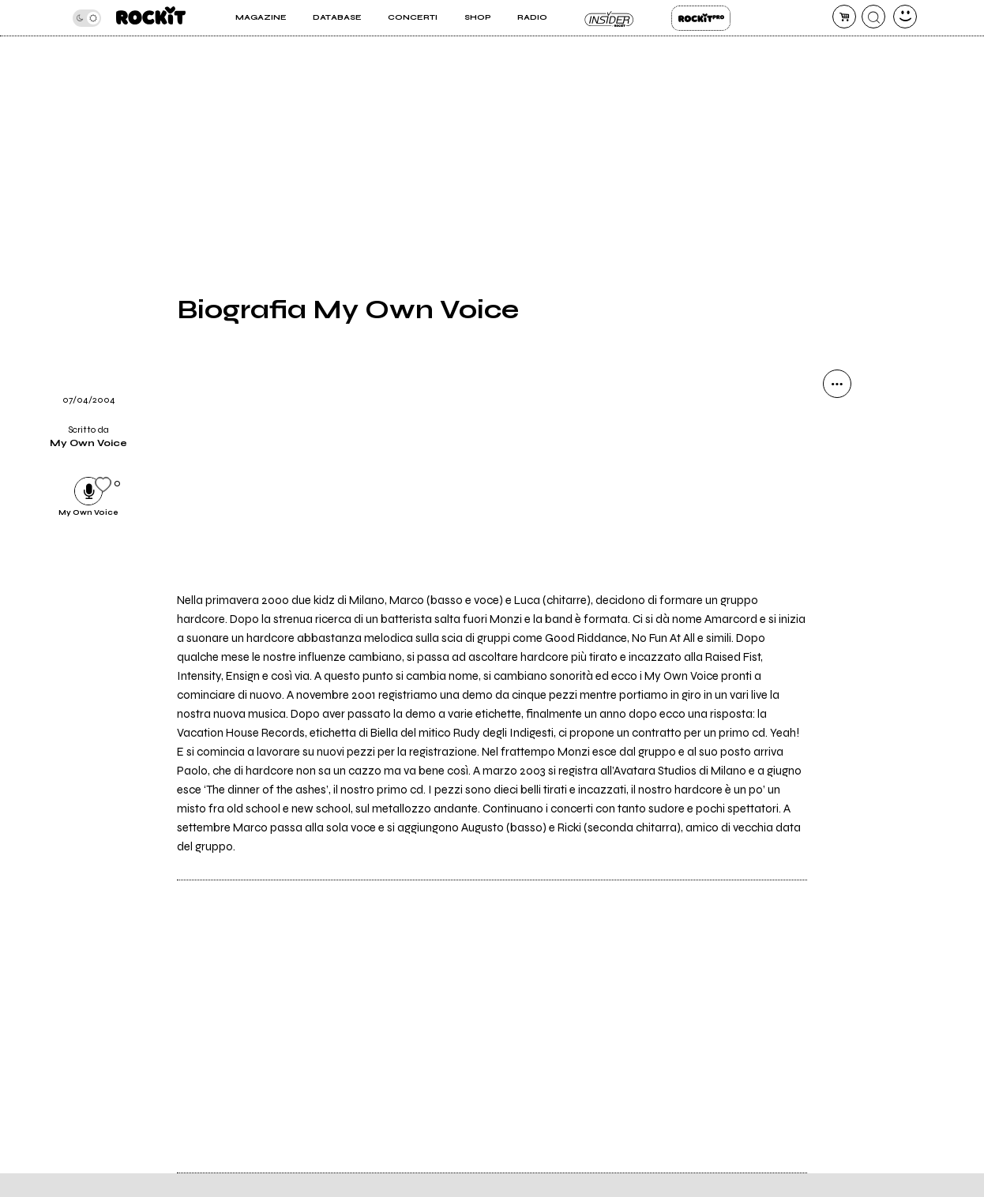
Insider (609, 18)
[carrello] (844, 16)
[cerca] (873, 16)
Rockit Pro (700, 18)
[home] (151, 18)
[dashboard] (905, 16)
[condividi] (837, 384)
